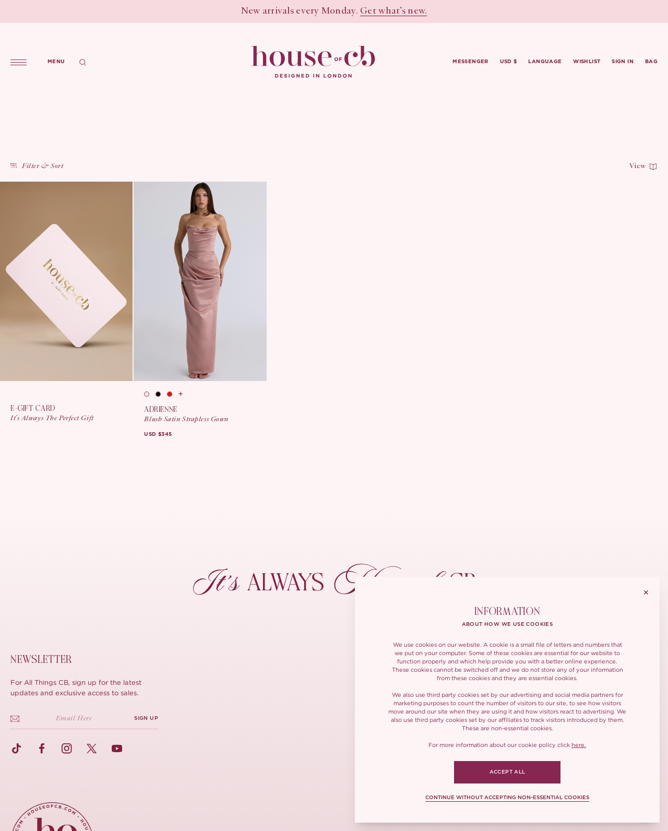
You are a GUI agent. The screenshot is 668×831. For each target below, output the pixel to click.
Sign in (623, 61)
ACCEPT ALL (508, 772)
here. (578, 745)
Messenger (470, 61)
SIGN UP (146, 718)
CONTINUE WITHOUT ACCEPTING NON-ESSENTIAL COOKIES (507, 797)
